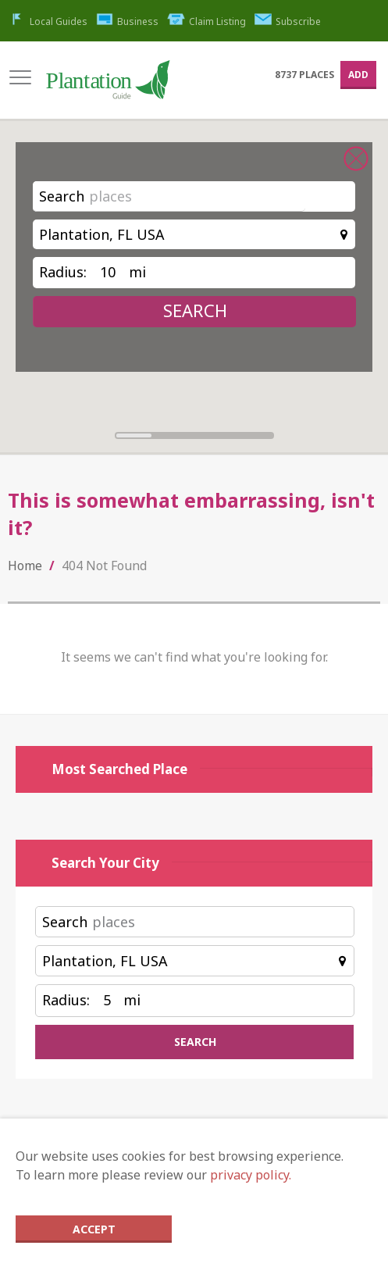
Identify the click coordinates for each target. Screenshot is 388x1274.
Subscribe (288, 21)
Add (358, 74)
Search (61, 196)
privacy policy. (250, 1174)
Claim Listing (206, 21)
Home (25, 565)
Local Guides (47, 21)
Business (127, 21)
